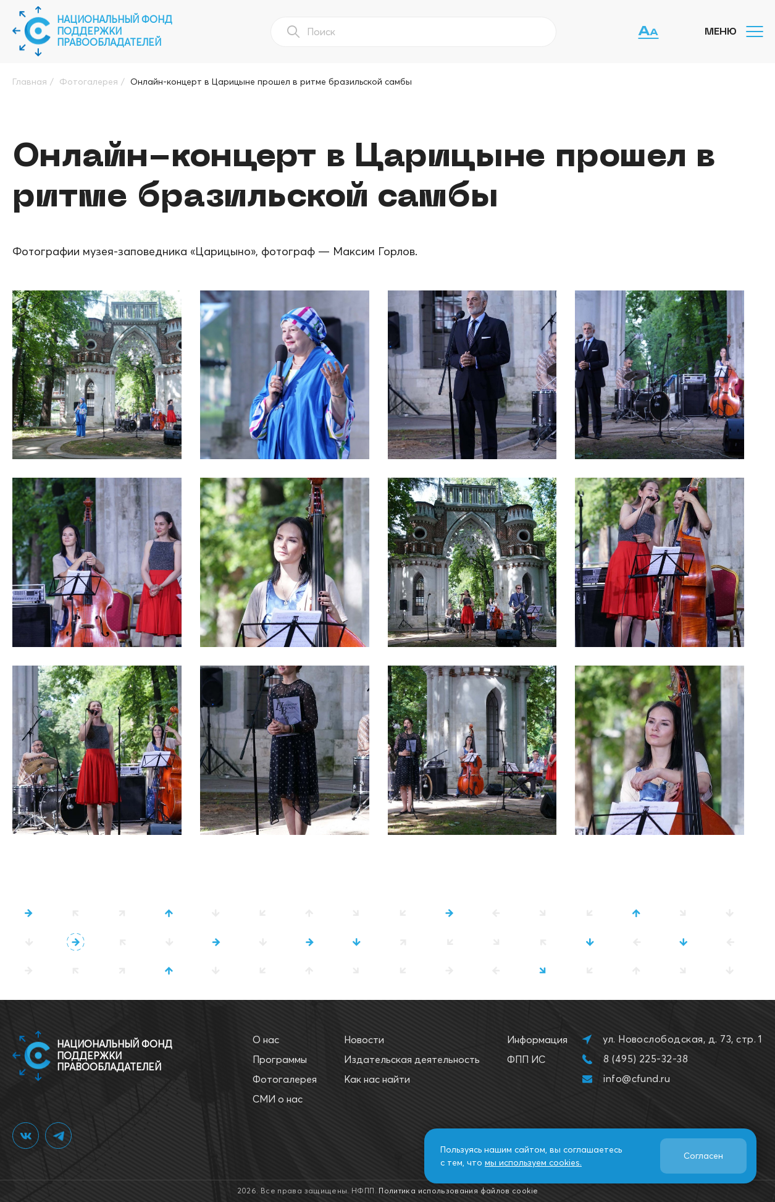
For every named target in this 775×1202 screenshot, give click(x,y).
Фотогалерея (285, 1079)
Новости (364, 1039)
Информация (537, 1039)
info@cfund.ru (636, 1078)
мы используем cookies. (533, 1162)
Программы (280, 1059)
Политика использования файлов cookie (458, 1190)
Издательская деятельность (412, 1059)
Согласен (703, 1155)
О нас (266, 1039)
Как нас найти (377, 1079)
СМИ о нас (278, 1099)
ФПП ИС (526, 1059)
